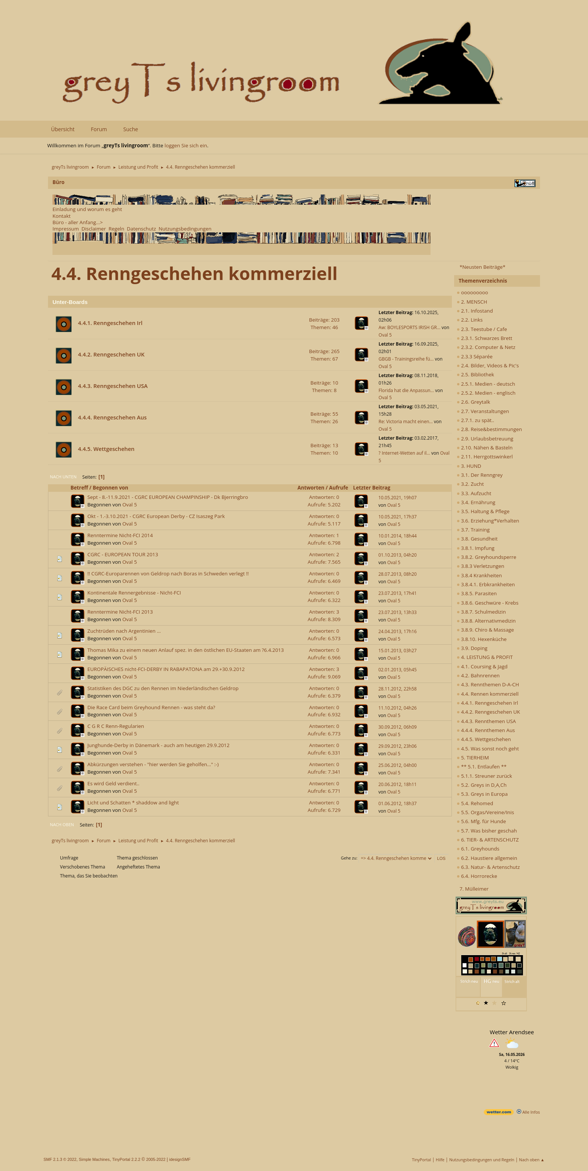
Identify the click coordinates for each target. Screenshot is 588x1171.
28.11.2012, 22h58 (397, 689)
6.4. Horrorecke (477, 876)
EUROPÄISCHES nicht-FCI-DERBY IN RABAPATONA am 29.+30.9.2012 (166, 669)
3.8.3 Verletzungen (480, 566)
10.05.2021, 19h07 (397, 497)
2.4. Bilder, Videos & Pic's (488, 365)
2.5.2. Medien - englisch (486, 392)
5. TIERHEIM (473, 757)
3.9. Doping (472, 648)
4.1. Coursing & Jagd (482, 666)
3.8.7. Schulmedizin (481, 611)
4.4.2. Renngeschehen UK (488, 711)
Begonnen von (110, 487)
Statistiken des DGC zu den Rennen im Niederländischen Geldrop (162, 688)
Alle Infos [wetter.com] (528, 1112)
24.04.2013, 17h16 (397, 631)
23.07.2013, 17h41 (397, 593)
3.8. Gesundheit (477, 538)
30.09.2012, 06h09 (397, 727)
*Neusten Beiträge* (482, 267)
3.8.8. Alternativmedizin (486, 620)
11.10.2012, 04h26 (397, 708)
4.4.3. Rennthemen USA (486, 721)
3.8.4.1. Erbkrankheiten (486, 584)
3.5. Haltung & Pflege (483, 511)
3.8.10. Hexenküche (482, 639)
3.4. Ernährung (476, 502)
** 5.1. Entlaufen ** (482, 766)
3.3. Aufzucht (474, 493)
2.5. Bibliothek (475, 374)
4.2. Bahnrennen (478, 675)
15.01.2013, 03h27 (397, 650)
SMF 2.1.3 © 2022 (60, 1159)
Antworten (310, 487)
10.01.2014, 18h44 (397, 536)
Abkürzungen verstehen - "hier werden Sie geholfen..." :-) (153, 764)
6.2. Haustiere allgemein (487, 858)
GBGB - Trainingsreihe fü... (406, 359)
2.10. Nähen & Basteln (485, 447)
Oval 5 (385, 335)
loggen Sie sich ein (186, 145)
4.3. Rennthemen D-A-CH (488, 684)
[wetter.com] (499, 1113)
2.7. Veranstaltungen (483, 411)
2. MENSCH (472, 301)
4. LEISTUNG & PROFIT (485, 657)
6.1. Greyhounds (478, 848)
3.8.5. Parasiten (477, 593)
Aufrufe (338, 487)
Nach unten (63, 476)
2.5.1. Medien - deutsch (486, 383)
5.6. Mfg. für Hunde (481, 821)
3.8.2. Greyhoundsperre (486, 557)
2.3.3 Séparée (475, 356)
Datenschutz (141, 228)
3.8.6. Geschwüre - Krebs (488, 602)
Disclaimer (93, 228)
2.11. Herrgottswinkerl (485, 456)
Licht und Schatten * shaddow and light (133, 802)
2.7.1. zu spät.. (475, 420)
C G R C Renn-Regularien (115, 726)
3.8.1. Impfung (476, 548)
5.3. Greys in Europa (482, 794)
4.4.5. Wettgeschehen (484, 739)
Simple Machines (94, 1159)
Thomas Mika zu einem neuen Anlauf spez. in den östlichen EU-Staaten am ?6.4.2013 (185, 650)
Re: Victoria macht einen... (406, 421)
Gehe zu (348, 858)
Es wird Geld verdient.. (113, 783)
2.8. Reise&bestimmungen (489, 429)
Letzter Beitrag (375, 487)
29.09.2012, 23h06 (397, 746)
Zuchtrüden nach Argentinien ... (124, 630)
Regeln (116, 228)
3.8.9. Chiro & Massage (485, 629)
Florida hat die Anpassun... (406, 390)
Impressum (65, 228)
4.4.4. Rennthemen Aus (486, 730)
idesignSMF (179, 1159)
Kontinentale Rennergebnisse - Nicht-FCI (134, 592)
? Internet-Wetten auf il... (404, 453)
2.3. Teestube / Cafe (482, 329)
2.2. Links (470, 319)
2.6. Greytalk (473, 401)
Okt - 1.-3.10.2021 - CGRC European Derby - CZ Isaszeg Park (156, 516)
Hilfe (440, 1159)
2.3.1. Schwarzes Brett (484, 338)
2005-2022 (156, 1159)
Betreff (79, 487)
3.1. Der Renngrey (479, 475)
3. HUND (469, 466)
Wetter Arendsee (512, 1032)
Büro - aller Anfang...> (77, 222)
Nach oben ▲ (531, 1159)
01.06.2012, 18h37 (397, 803)
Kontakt (61, 216)
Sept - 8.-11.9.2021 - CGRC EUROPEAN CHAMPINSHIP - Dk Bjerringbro (167, 497)
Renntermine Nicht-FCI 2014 (120, 535)
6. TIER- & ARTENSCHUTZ (488, 839)
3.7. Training (473, 529)
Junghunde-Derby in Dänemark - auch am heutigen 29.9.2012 (158, 745)
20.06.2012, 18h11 (397, 784)
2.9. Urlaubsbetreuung (485, 438)
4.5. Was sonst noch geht (488, 748)
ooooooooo (472, 292)
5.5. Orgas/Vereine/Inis (485, 812)
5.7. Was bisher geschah (487, 830)
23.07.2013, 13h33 (397, 612)
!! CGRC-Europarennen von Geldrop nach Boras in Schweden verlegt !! (168, 573)
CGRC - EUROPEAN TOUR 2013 (122, 554)
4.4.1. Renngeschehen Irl (487, 702)
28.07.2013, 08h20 (397, 574)
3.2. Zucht (470, 484)
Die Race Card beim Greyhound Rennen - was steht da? (151, 707)
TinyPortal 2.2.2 (126, 1159)
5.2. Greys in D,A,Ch (482, 785)
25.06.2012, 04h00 (397, 765)
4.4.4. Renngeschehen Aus (112, 417)
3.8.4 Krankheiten (479, 575)
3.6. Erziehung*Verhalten (488, 520)
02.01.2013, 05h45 (397, 669)
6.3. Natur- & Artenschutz (488, 867)
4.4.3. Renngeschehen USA (113, 385)
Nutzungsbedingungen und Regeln (481, 1159)
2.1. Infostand (475, 310)
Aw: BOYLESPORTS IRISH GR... (410, 327)
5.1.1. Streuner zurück (484, 776)
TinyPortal (421, 1159)
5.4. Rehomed (475, 803)
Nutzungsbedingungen (185, 228)
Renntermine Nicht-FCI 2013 (120, 611)
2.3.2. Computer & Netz (486, 347)
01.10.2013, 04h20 (397, 555)
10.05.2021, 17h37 (397, 517)
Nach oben (62, 824)
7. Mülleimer (474, 888)
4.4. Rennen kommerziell (488, 693)
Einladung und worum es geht (87, 209)
